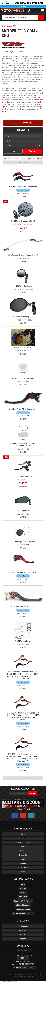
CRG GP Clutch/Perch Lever (23, 497)
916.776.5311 (23, 1008)
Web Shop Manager (27, 1026)
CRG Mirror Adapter (23, 683)
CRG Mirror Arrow (23, 533)
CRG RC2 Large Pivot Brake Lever (23, 602)
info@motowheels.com (25, 1017)
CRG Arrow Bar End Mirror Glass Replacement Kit (23, 463)
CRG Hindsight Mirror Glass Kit (23, 570)
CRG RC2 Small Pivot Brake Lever (23, 643)
